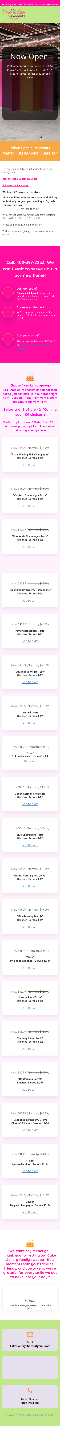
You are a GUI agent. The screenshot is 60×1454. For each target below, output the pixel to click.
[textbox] (30, 408)
